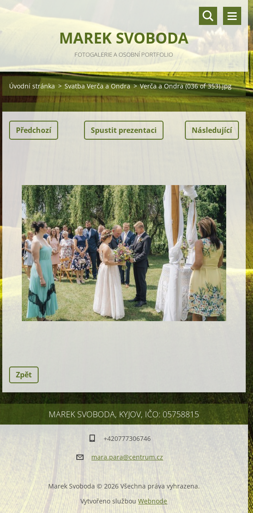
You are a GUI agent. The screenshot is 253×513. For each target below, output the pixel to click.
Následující (212, 130)
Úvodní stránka (32, 86)
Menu (232, 16)
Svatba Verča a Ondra (97, 86)
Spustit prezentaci (124, 130)
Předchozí (33, 130)
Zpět (24, 375)
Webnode (152, 501)
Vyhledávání (208, 16)
